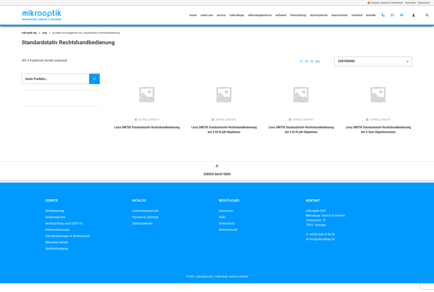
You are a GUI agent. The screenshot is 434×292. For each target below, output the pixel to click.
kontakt (371, 15)
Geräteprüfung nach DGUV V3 (64, 223)
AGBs (222, 217)
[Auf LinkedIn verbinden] (401, 15)
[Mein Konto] (413, 15)
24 (306, 61)
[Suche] (94, 79)
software (281, 15)
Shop (44, 32)
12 (301, 61)
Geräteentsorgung (56, 248)
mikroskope (237, 15)
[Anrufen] (383, 15)
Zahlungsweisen (142, 223)
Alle (317, 61)
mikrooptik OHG (29, 32)
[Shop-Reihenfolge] (373, 61)
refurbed (357, 15)
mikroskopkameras (260, 15)
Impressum (410, 2)
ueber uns (207, 15)
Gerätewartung (54, 211)
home (193, 15)
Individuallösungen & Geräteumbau (67, 236)
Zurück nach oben (217, 170)
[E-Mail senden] (392, 15)
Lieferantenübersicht (145, 211)
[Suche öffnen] (427, 15)
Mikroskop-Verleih (56, 242)
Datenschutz (424, 2)
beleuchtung (298, 15)
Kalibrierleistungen (57, 230)
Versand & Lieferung (145, 217)
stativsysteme (319, 15)
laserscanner (339, 15)
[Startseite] (42, 15)
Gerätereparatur (55, 217)
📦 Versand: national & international (385, 2)
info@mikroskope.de (322, 239)
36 (311, 61)
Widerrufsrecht (228, 230)
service (221, 15)
